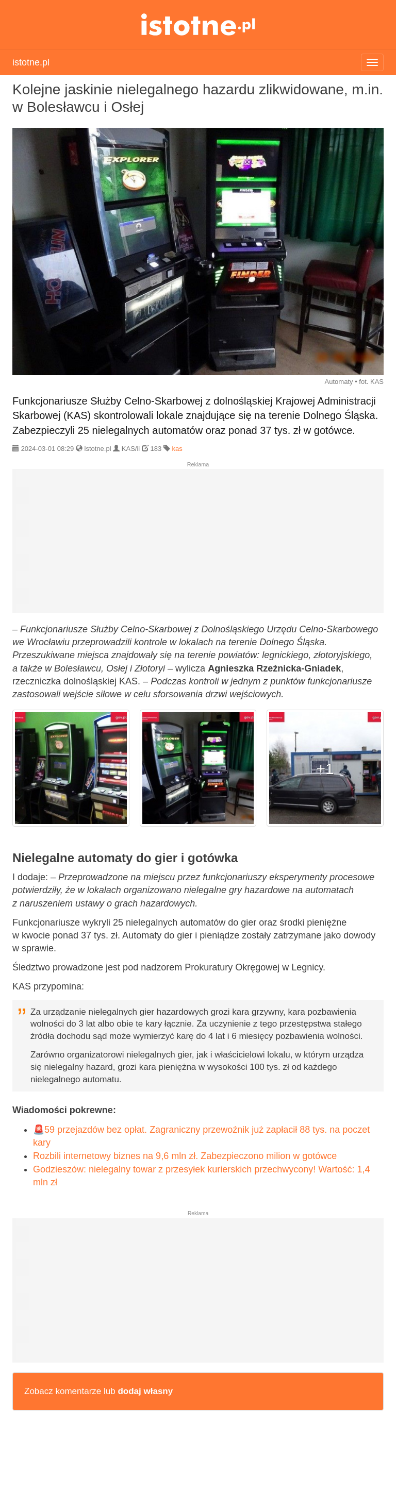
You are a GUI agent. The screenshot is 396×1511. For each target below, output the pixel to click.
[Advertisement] (198, 545)
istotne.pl (198, 24)
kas (177, 448)
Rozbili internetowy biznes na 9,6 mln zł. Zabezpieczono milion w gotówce (185, 1156)
